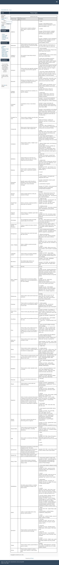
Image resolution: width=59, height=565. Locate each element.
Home (3, 34)
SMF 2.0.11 (3, 561)
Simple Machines (13, 561)
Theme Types (5, 56)
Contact (3, 39)
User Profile (4, 35)
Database (4, 36)
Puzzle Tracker (5, 51)
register (2, 19)
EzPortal (31, 558)
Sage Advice (4, 54)
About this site (5, 38)
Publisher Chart (5, 49)
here (5, 85)
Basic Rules (4, 52)
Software (4, 50)
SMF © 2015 (8, 561)
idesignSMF (22, 561)
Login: (4, 20)
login (5, 18)
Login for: (4, 23)
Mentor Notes (5, 55)
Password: (3, 22)
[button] (56, 2)
